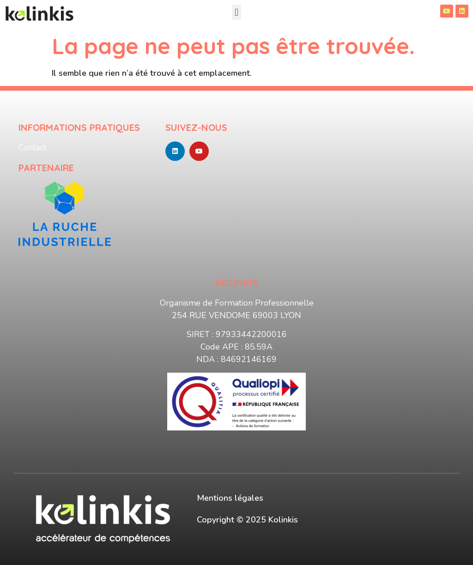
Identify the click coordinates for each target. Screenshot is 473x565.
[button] (236, 12)
